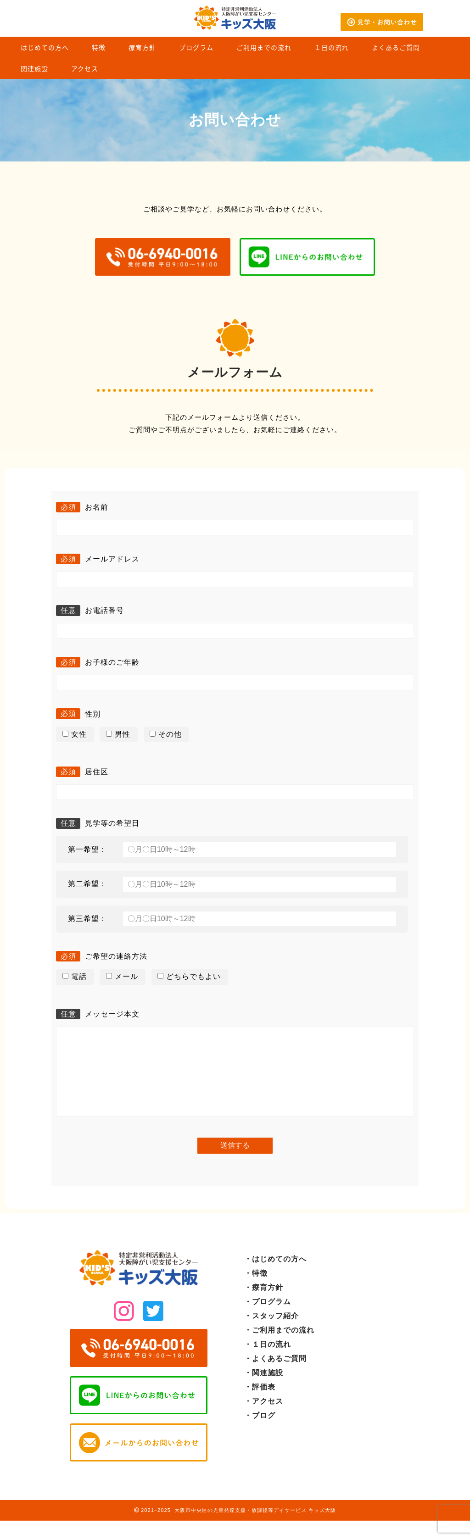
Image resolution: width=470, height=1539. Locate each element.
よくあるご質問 (396, 48)
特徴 (99, 48)
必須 (68, 507)
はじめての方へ (45, 48)
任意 (68, 610)
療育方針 (142, 48)
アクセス (84, 69)
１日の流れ (331, 48)
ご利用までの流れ (263, 48)
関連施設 (34, 69)
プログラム (196, 48)
